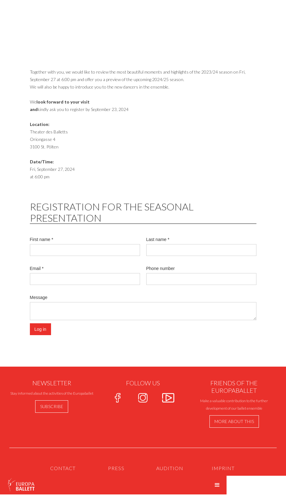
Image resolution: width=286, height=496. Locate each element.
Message (39, 297)
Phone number (160, 268)
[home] (17, 483)
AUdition (169, 468)
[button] (217, 485)
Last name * (158, 239)
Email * (37, 268)
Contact (63, 468)
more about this (234, 421)
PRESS (116, 468)
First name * (41, 239)
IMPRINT (223, 468)
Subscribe (51, 406)
